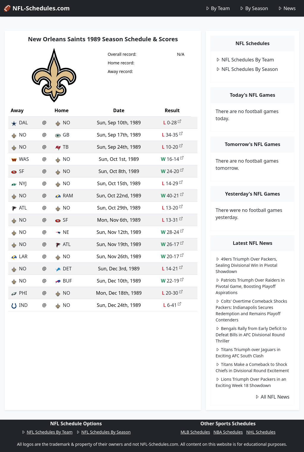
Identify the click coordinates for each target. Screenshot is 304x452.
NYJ (19, 183)
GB (62, 134)
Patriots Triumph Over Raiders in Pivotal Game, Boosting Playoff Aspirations (250, 286)
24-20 (172, 171)
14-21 (172, 268)
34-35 (172, 134)
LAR (19, 256)
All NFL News (272, 397)
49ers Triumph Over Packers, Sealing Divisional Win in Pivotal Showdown (246, 265)
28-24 (172, 232)
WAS (20, 159)
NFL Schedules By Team (245, 59)
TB (62, 147)
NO (62, 122)
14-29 (172, 183)
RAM (64, 195)
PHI (19, 293)
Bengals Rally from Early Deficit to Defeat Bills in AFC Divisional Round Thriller (251, 335)
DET (63, 268)
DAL (19, 122)
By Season (253, 8)
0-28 (172, 122)
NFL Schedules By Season (247, 69)
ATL (19, 207)
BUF (63, 280)
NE (62, 232)
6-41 (172, 305)
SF (17, 171)
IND (19, 305)
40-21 (172, 195)
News (287, 8)
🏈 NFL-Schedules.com (37, 8)
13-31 (172, 220)
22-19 (172, 280)
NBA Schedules (228, 432)
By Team (217, 8)
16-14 (172, 159)
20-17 (172, 256)
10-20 (172, 147)
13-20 (172, 207)
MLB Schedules (195, 432)
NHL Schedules (260, 432)
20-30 (172, 293)
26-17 (172, 244)
